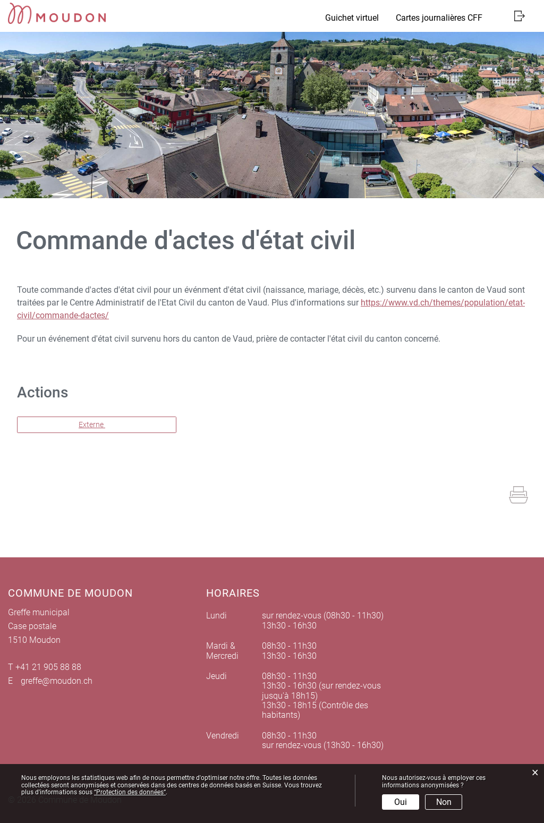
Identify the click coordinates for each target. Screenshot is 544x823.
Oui (400, 802)
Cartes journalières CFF (439, 18)
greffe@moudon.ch (56, 681)
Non (444, 802)
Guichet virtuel (352, 18)
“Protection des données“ (130, 792)
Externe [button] (92, 424)
